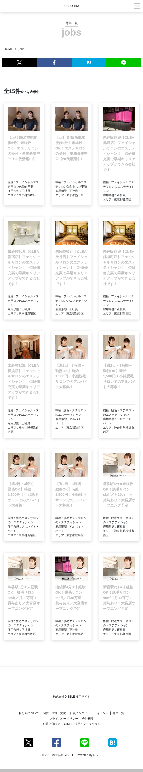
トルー (96, 755)
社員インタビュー (81, 713)
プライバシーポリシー (63, 718)
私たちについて (29, 713)
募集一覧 (118, 713)
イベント (103, 713)
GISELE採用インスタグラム (82, 724)
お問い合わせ (51, 724)
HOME (8, 49)
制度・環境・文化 (54, 713)
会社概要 (88, 718)
